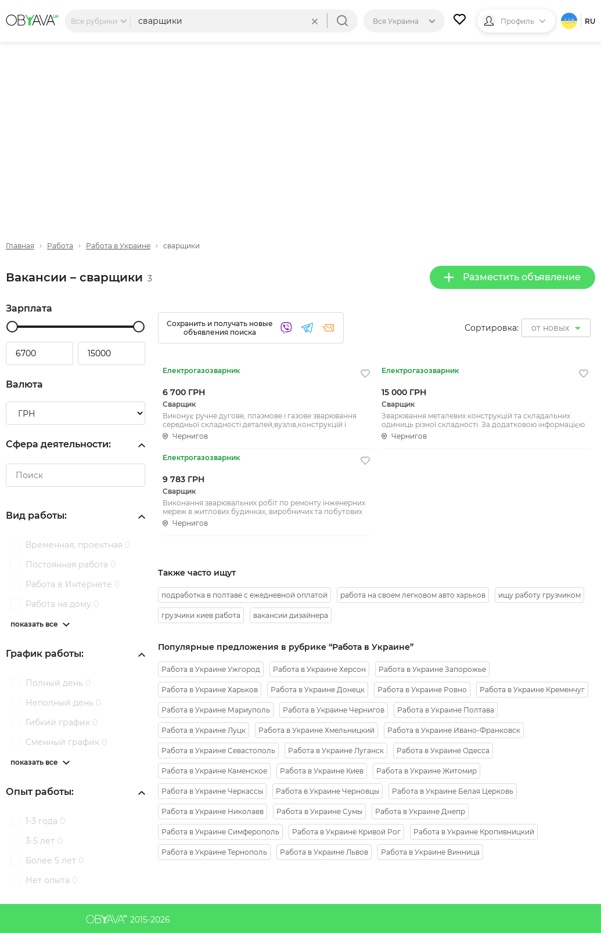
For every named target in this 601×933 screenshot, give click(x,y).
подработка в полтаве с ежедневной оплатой (244, 595)
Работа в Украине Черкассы (212, 791)
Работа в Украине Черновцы (327, 791)
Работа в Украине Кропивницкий (473, 831)
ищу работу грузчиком (539, 595)
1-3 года (45, 821)
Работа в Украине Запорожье (432, 669)
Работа (60, 245)
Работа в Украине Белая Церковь (452, 791)
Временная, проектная (78, 545)
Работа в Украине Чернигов (333, 710)
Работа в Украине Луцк (203, 730)
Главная (20, 245)
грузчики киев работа (200, 615)
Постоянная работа (71, 564)
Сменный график (66, 742)
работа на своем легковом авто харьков (412, 595)
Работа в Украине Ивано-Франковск (453, 730)
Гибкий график (62, 722)
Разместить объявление (512, 277)
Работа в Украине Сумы (319, 811)
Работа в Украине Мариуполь (215, 710)
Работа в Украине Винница (430, 852)
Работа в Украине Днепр (420, 811)
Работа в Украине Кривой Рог (346, 831)
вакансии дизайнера (290, 615)
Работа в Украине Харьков (209, 689)
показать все (34, 624)
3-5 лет (44, 841)
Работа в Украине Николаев (212, 811)
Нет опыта (51, 880)
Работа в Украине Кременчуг (532, 689)
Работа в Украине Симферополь (220, 831)
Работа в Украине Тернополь (214, 852)
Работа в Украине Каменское (214, 770)
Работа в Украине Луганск (336, 750)
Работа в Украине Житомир (426, 770)
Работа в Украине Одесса (443, 750)
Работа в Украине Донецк (318, 689)
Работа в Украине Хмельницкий (316, 730)
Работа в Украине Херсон (319, 669)
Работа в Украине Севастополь (218, 750)
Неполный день (63, 702)
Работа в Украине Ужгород (210, 669)
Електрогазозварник (201, 370)
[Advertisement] (300, 131)
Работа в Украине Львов (324, 852)
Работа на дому (62, 604)
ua (569, 21)
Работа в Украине (118, 245)
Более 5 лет (55, 860)
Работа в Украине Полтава (445, 710)
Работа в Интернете (73, 584)
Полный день (58, 683)
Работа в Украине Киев (322, 770)
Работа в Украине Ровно (422, 689)
